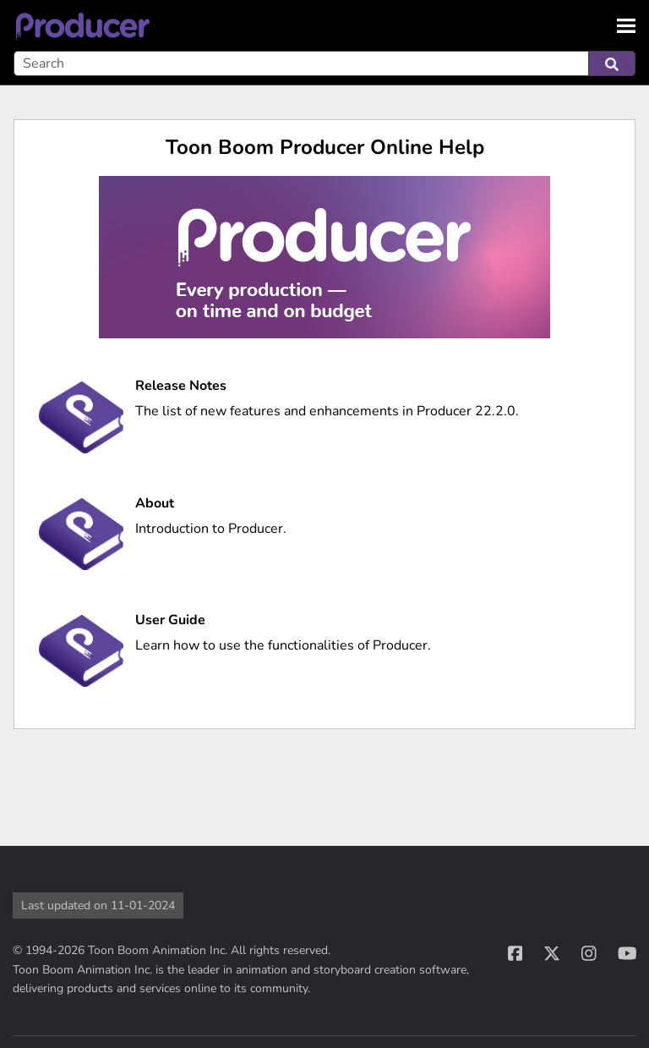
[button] (611, 63)
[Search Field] (324, 63)
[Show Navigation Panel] (626, 25)
